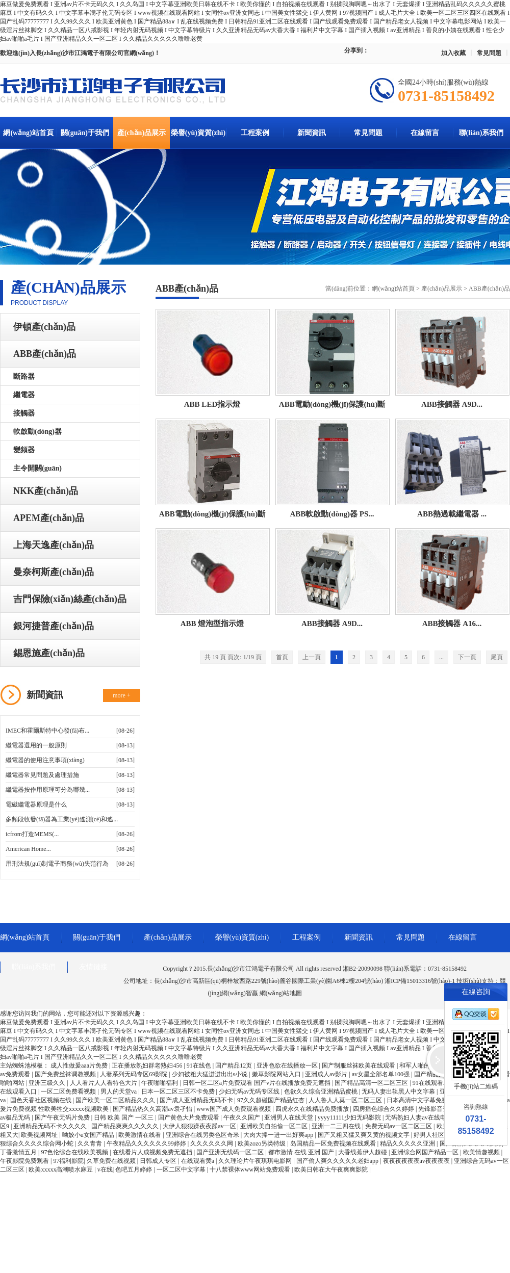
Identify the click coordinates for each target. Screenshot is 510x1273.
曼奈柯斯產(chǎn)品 (53, 572)
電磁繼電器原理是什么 (36, 804)
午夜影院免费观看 (25, 1160)
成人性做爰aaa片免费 (79, 1065)
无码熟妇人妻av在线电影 (419, 1117)
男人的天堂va (119, 1091)
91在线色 (200, 1065)
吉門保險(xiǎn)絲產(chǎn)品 (69, 599)
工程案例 (255, 133)
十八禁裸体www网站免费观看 (251, 1169)
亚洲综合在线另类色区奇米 (203, 1134)
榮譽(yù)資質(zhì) (198, 133)
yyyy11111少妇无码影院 (350, 1117)
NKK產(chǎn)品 (45, 491)
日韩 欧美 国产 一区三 (124, 1117)
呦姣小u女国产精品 (89, 1134)
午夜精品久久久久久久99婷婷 (147, 1143)
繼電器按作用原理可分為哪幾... (48, 789)
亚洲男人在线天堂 (289, 1117)
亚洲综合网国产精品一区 (425, 1152)
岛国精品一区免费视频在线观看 (333, 1143)
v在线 (105, 1169)
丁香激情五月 (19, 1152)
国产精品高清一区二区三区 (372, 1082)
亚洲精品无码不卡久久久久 (50, 1126)
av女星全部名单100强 (381, 1074)
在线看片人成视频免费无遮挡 (153, 1152)
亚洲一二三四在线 (337, 1126)
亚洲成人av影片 (327, 1074)
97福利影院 (68, 1160)
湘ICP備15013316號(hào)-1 (420, 980)
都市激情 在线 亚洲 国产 (302, 1152)
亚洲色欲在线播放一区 (288, 1065)
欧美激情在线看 (140, 1134)
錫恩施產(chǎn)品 (49, 653)
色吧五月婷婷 (134, 1169)
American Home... (28, 848)
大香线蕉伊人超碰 (363, 1152)
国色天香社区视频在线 (41, 1100)
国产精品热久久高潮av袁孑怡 (153, 1108)
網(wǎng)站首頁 (28, 133)
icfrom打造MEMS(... (32, 834)
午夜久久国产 (242, 1117)
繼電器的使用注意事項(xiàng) (45, 760)
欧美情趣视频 (482, 1152)
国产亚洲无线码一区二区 (230, 1152)
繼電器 (24, 395)
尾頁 (497, 657)
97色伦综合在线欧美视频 (75, 1152)
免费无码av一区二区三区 (399, 1126)
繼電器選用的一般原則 (36, 745)
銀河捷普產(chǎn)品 (53, 626)
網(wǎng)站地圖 (281, 993)
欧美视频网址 (40, 1134)
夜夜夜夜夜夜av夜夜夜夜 (417, 1160)
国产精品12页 (234, 1065)
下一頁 (467, 657)
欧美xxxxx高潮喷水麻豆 (61, 1169)
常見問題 (489, 53)
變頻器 (24, 450)
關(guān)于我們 (85, 133)
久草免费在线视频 (112, 1160)
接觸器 (24, 413)
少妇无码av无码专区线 (250, 1091)
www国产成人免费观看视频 (234, 1108)
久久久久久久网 (212, 1143)
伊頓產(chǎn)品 (44, 327)
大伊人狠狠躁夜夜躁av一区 (200, 1126)
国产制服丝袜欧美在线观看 (359, 1065)
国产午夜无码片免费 (63, 1117)
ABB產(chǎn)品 (44, 354)
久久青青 (91, 1143)
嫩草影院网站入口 (277, 1074)
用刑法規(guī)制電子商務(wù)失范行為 (57, 863)
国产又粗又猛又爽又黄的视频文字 (364, 1134)
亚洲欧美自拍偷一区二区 (274, 1126)
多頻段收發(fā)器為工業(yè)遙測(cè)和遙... (62, 819)
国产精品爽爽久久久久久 (125, 1126)
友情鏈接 (93, 967)
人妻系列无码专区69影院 (134, 1074)
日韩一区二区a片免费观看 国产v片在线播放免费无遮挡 (257, 1082)
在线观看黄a (198, 1160)
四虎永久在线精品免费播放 (312, 1108)
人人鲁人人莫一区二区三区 (346, 1100)
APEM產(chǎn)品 (48, 518)
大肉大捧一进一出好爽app (279, 1134)
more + (121, 695)
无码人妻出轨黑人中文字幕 (399, 1091)
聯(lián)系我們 (481, 133)
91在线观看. (429, 1082)
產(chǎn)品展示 (141, 133)
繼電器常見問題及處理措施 (42, 774)
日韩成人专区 (159, 1160)
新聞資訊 (311, 133)
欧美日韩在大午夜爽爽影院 (331, 1169)
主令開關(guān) (37, 468)
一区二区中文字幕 (182, 1169)
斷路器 (24, 376)
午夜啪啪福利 (160, 1082)
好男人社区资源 (436, 1134)
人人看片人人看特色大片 (104, 1082)
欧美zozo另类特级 (263, 1143)
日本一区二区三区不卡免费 (178, 1091)
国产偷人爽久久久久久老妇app (338, 1160)
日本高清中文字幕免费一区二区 (430, 1100)
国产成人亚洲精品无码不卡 (197, 1100)
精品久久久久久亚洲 (408, 1143)
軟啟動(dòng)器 (37, 431)
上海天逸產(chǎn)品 (53, 545)
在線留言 (425, 133)
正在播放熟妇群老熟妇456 (148, 1065)
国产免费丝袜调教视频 (66, 1074)
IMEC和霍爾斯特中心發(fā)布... (47, 730)
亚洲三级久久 (48, 1082)
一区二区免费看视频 (69, 1091)
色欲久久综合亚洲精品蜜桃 (321, 1091)
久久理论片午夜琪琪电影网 (255, 1160)
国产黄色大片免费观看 (189, 1117)
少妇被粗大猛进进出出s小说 (210, 1074)
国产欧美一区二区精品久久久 (116, 1100)
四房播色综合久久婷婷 (384, 1108)
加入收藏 (453, 53)
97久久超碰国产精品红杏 (271, 1100)
